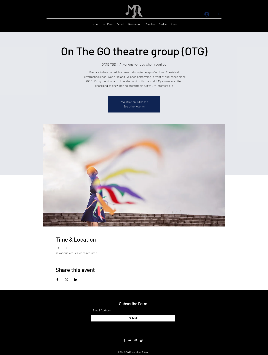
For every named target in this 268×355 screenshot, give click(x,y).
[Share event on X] (66, 279)
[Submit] (133, 318)
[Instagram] (141, 340)
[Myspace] (135, 340)
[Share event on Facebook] (57, 279)
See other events (134, 106)
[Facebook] (124, 340)
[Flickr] (130, 340)
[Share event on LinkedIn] (75, 279)
